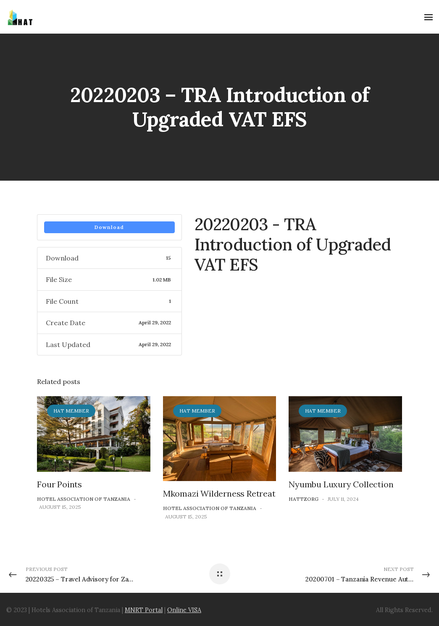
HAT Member (71, 411)
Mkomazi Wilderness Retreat (219, 493)
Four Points (59, 484)
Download (109, 227)
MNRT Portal (144, 610)
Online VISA (184, 610)
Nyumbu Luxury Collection (341, 484)
